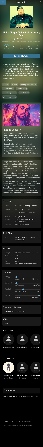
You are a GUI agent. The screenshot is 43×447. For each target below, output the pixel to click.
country (6, 85)
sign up (12, 396)
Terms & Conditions (23, 421)
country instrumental (28, 85)
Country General (30, 206)
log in (20, 396)
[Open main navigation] (3, 2)
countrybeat (24, 93)
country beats (8, 89)
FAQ (12, 421)
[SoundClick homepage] (21, 2)
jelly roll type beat (9, 97)
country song (22, 89)
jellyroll (14, 85)
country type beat (9, 93)
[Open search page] (40, 2)
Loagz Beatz (16, 38)
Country (18, 206)
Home (6, 421)
